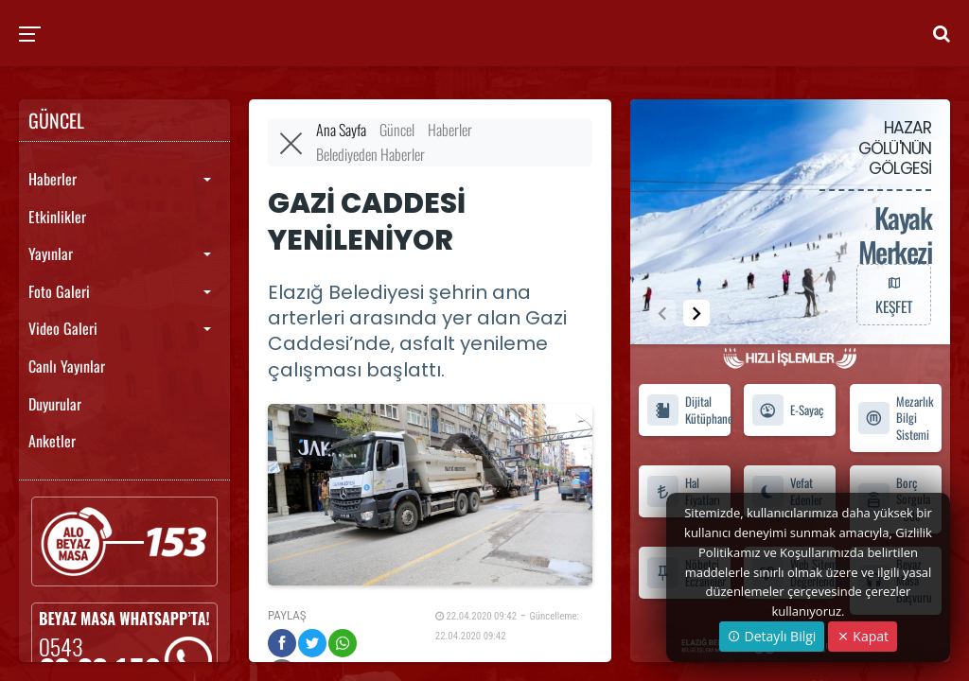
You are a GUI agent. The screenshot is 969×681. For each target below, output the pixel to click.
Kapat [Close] (863, 636)
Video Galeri (62, 328)
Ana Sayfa (341, 129)
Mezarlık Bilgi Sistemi (895, 418)
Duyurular (54, 404)
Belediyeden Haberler (370, 154)
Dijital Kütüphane (688, 410)
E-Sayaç (787, 410)
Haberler (52, 178)
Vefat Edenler (786, 491)
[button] (696, 313)
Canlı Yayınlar (66, 366)
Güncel (396, 129)
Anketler (52, 440)
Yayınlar (50, 253)
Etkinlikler (57, 216)
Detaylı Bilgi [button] (772, 636)
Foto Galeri (59, 291)
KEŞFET (893, 294)
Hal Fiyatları (683, 491)
